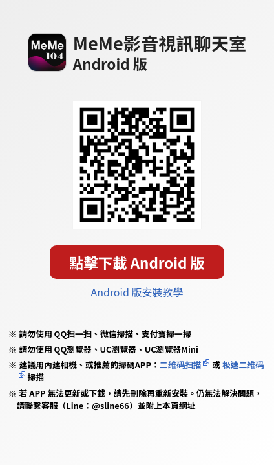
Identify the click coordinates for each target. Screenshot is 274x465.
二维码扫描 (181, 364)
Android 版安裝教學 (136, 292)
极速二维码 (243, 364)
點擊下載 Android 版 (137, 262)
